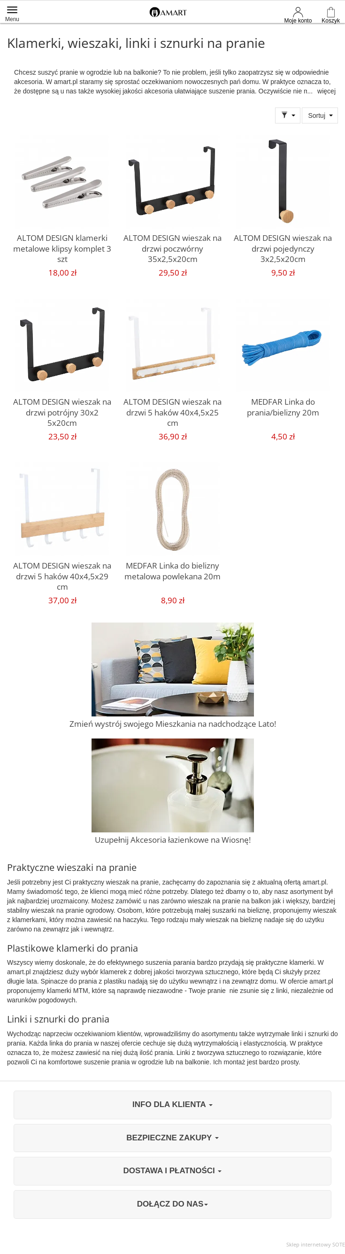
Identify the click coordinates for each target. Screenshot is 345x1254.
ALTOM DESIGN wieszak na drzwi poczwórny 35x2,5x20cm (172, 248)
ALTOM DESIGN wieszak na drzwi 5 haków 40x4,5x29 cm (62, 576)
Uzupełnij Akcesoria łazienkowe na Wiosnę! (173, 839)
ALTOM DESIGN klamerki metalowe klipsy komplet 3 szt (62, 248)
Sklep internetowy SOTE (315, 1244)
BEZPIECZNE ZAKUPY (172, 1137)
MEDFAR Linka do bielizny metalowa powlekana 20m (172, 571)
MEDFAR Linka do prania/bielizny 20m (283, 407)
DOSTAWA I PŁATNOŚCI (172, 1170)
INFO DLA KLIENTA (172, 1104)
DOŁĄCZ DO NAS (172, 1204)
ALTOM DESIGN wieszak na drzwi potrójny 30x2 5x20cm (62, 412)
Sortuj (316, 115)
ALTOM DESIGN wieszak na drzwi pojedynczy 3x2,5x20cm (283, 248)
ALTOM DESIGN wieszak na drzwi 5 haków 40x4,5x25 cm (172, 412)
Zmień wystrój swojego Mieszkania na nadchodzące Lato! (172, 723)
